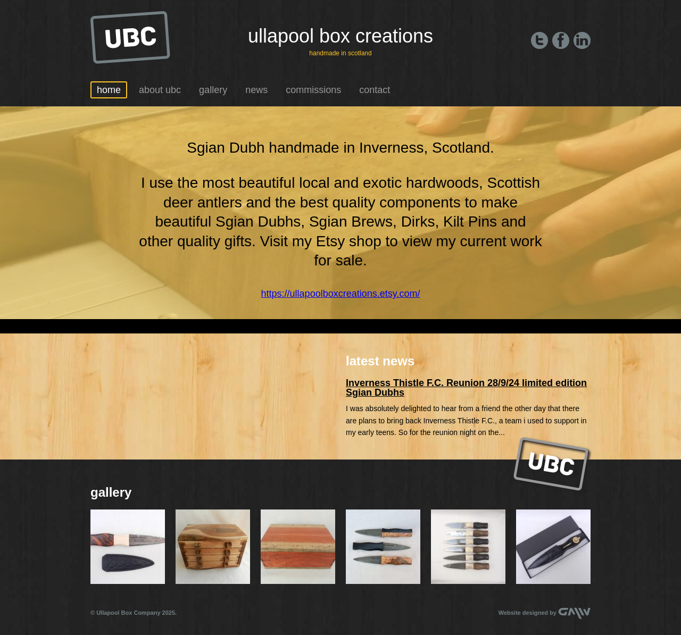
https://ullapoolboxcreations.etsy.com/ (340, 293)
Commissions (313, 90)
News (256, 90)
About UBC (160, 90)
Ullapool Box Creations (340, 36)
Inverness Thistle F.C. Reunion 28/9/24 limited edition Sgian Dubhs (466, 388)
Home (109, 90)
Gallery (213, 90)
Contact (374, 90)
